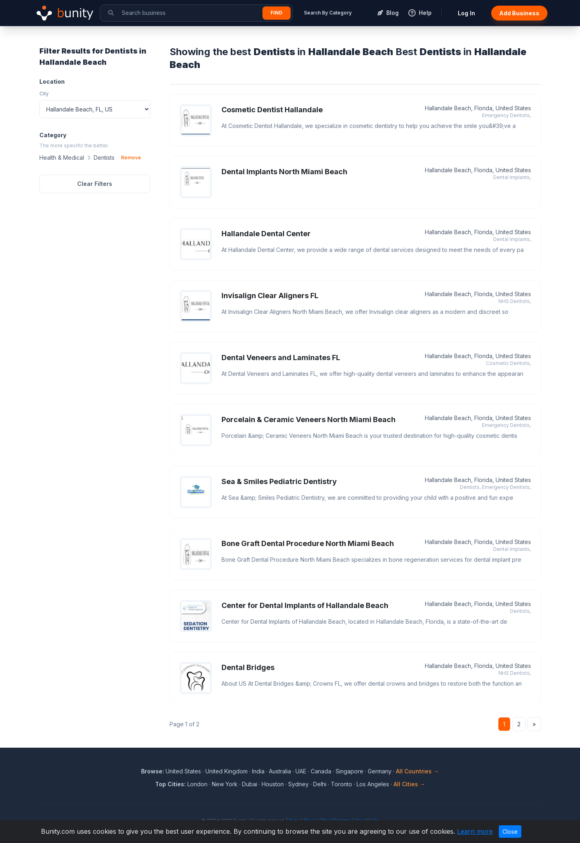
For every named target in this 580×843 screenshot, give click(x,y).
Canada (321, 771)
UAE (300, 771)
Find (277, 13)
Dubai (249, 784)
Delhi (319, 784)
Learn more (475, 831)
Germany (379, 771)
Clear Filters (94, 183)
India (258, 771)
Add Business (519, 13)
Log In (466, 13)
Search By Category (328, 13)
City (44, 94)
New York (225, 784)
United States (183, 771)
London (197, 784)
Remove (131, 158)
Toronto (341, 784)
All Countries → (417, 771)
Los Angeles (373, 784)
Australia (280, 771)
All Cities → (409, 784)
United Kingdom (226, 771)
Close (510, 831)
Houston (273, 784)
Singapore (349, 771)
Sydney (298, 784)
